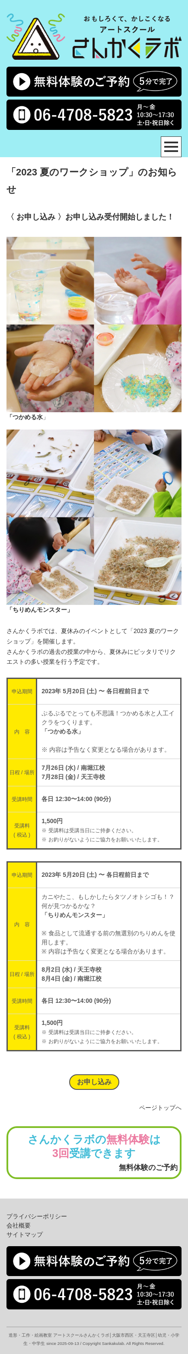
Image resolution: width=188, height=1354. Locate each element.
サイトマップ (24, 1234)
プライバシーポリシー (36, 1216)
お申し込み (94, 1082)
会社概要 (18, 1225)
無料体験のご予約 (148, 1167)
